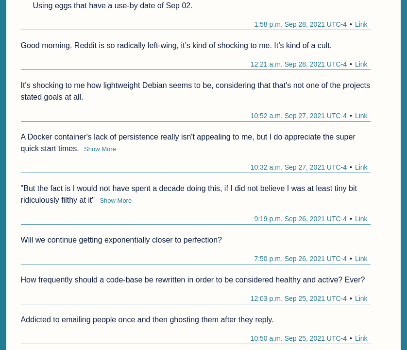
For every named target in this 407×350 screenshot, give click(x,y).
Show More (100, 149)
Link (361, 24)
